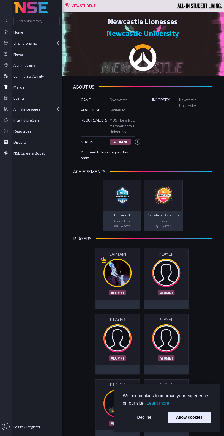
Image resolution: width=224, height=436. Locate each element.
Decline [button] (144, 417)
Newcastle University (143, 33)
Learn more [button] (158, 403)
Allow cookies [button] (189, 417)
